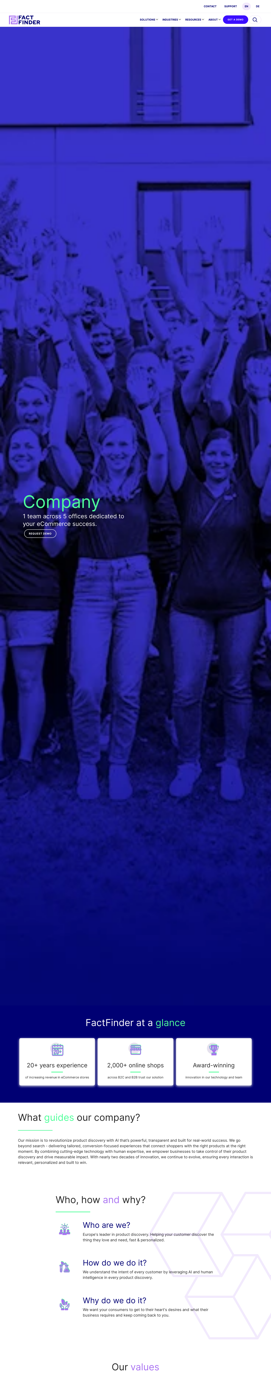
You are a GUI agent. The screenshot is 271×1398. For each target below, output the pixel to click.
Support (230, 6)
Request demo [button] (40, 533)
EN (246, 6)
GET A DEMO (236, 19)
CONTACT (210, 6)
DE (257, 6)
